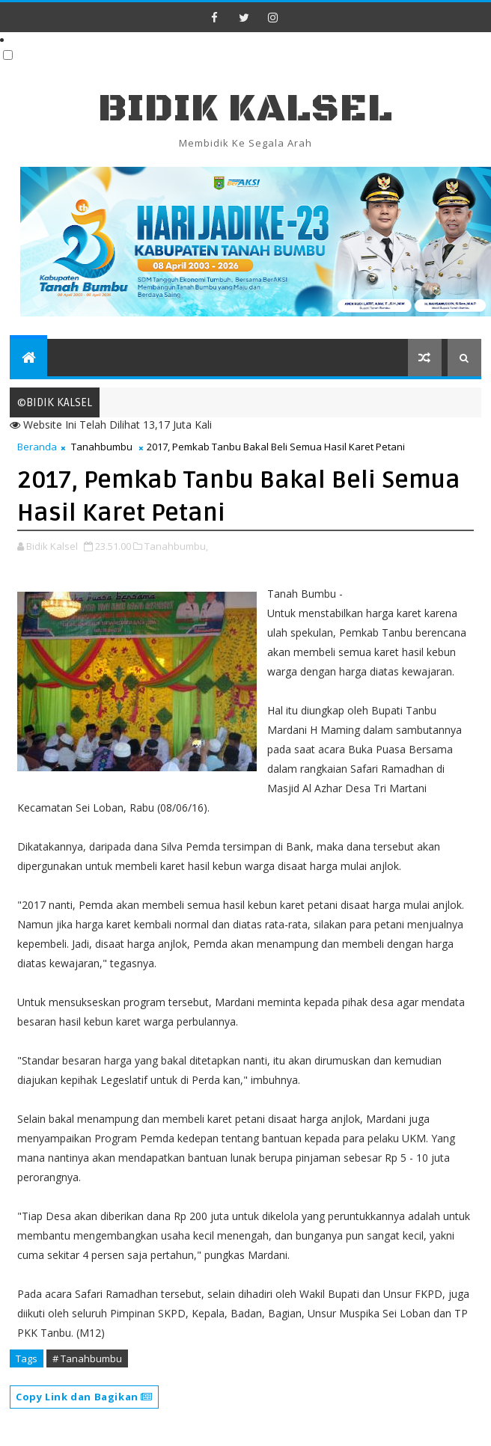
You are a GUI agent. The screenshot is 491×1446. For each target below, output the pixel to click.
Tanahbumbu (101, 446)
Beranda (37, 446)
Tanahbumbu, (176, 546)
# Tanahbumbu (87, 1358)
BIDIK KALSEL (245, 109)
